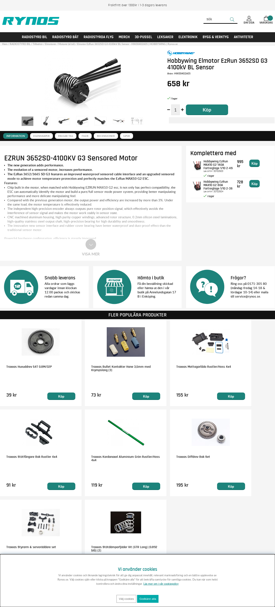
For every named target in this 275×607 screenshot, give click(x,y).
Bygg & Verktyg (216, 37)
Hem (4, 44)
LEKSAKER (165, 37)
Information (15, 136)
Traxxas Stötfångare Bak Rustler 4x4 (240, 366)
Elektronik (188, 37)
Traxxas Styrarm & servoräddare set (170, 456)
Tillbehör (38, 44)
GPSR (126, 136)
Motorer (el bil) (66, 44)
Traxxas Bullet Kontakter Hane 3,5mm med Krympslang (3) (102, 368)
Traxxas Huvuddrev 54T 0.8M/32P (29, 366)
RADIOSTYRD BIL (34, 37)
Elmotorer (50, 44)
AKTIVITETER (243, 37)
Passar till (65, 136)
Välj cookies (126, 598)
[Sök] (220, 19)
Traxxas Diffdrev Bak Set (93, 456)
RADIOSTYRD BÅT (65, 37)
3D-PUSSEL (143, 37)
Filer (85, 136)
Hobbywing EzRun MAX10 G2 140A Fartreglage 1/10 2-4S (222, 165)
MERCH (124, 37)
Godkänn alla (147, 598)
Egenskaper (41, 136)
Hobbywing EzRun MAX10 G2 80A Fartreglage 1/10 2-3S (223, 185)
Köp (49, 396)
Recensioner (106, 136)
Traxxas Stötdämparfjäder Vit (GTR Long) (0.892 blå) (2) (239, 458)
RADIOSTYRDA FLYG (99, 37)
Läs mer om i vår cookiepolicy (161, 584)
